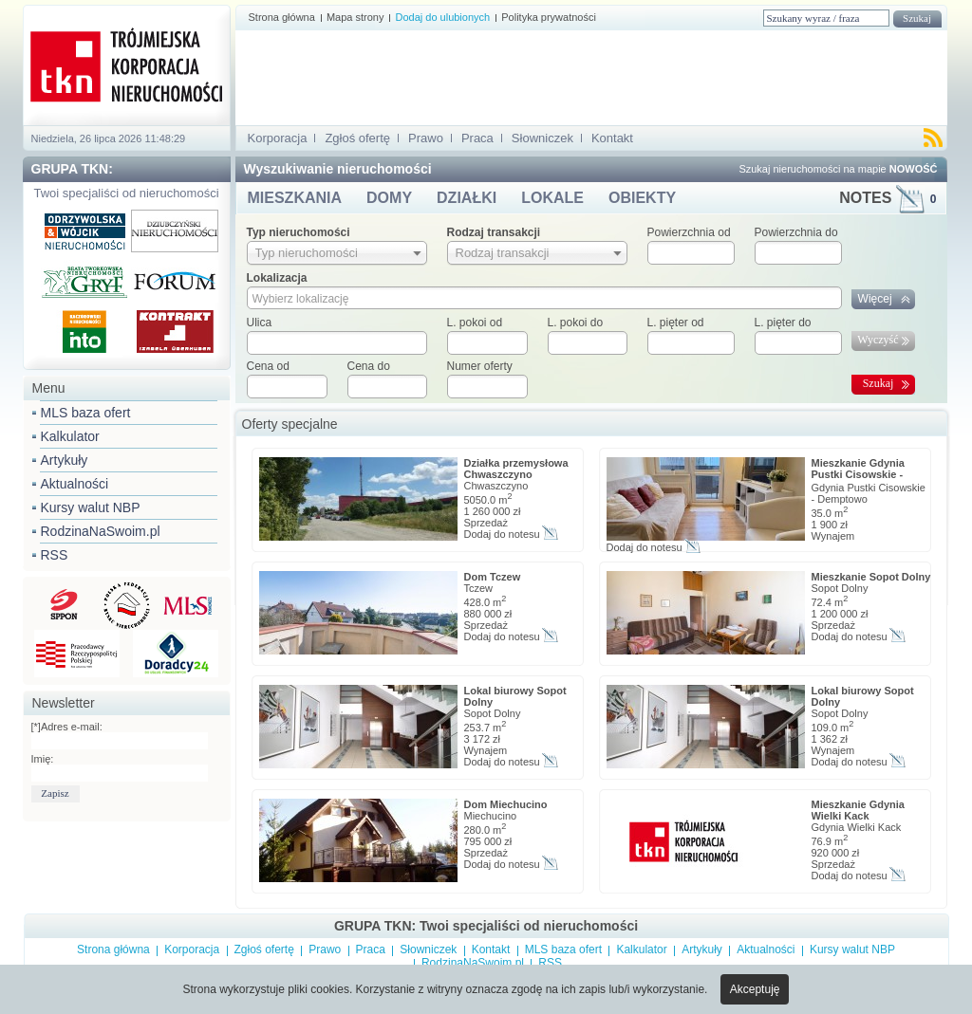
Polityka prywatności (548, 17)
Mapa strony (355, 17)
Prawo (425, 138)
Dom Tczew (492, 576)
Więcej (875, 298)
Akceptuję (755, 989)
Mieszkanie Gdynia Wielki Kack (858, 810)
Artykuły (64, 460)
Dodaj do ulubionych (442, 17)
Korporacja (278, 138)
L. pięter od (675, 322)
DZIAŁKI (466, 198)
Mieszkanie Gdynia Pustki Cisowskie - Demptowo (858, 474)
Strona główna (282, 17)
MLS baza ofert (86, 412)
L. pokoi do (576, 322)
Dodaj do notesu (502, 534)
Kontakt (612, 138)
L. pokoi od (475, 322)
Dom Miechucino (506, 804)
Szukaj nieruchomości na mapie (837, 169)
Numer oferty (480, 366)
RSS (54, 554)
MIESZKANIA (295, 198)
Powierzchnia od (689, 232)
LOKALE (552, 198)
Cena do (368, 366)
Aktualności (75, 483)
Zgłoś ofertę (357, 138)
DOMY (389, 198)
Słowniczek (542, 138)
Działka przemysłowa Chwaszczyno (516, 468)
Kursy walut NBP (90, 507)
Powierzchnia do (796, 232)
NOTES (887, 198)
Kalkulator (70, 436)
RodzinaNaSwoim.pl (100, 531)
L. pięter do (783, 322)
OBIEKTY (642, 198)
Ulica (259, 322)
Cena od (268, 366)
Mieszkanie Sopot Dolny (871, 576)
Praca (477, 138)
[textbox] (337, 343)
